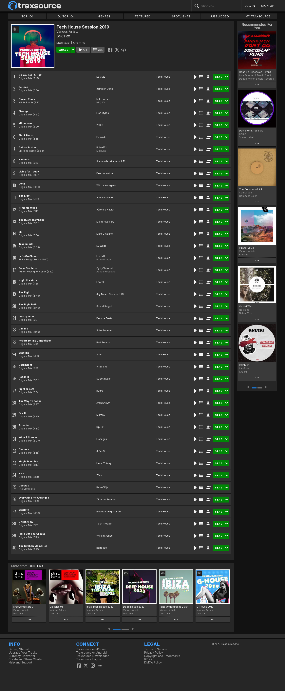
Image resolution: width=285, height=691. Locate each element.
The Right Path (28, 304)
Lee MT (100, 256)
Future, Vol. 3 (246, 247)
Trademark (26, 244)
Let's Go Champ (28, 256)
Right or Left (26, 388)
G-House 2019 (205, 606)
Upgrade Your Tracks (23, 652)
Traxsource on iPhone (91, 649)
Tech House (163, 76)
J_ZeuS (100, 451)
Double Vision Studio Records (256, 78)
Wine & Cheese (28, 437)
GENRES (104, 16)
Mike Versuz (103, 99)
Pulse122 (101, 147)
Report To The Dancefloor (35, 340)
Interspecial (26, 316)
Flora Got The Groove (32, 533)
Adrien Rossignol (106, 271)
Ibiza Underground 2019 (174, 606)
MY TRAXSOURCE (258, 16)
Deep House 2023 (133, 606)
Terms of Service (155, 649)
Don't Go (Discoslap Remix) (255, 71)
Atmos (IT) (119, 161)
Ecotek (100, 282)
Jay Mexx (102, 294)
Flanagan (101, 439)
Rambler (244, 365)
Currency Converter (22, 656)
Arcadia (24, 425)
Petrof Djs (102, 487)
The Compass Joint (250, 189)
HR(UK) (100, 102)
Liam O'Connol (104, 233)
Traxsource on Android (91, 652)
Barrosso (101, 547)
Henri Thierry (103, 463)
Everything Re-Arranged (34, 497)
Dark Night (25, 364)
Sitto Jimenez (104, 330)
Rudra (99, 390)
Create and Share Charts (25, 659)
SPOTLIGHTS (181, 16)
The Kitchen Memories (33, 545)
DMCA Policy (153, 662)
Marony (100, 414)
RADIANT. (244, 254)
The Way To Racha (30, 401)
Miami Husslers (105, 221)
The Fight (24, 292)
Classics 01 (56, 606)
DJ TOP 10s (66, 16)
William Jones (104, 535)
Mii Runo (101, 150)
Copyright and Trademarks (162, 656)
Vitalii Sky (101, 366)
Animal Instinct (28, 147)
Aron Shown (103, 402)
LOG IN (249, 6)
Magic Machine (28, 461)
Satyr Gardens (28, 268)
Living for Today (29, 171)
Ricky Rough (103, 259)
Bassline (24, 352)
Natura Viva (245, 313)
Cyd (98, 268)
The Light (24, 195)
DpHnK (100, 426)
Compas (24, 485)
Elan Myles (102, 112)
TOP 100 (27, 16)
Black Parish (26, 135)
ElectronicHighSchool (108, 511)
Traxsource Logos (88, 659)
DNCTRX (63, 36)
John (22, 183)
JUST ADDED (219, 16)
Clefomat (107, 268)
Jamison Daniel (105, 88)
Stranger (24, 111)
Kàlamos (24, 159)
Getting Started (19, 649)
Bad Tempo (103, 342)
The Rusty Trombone (32, 219)
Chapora (24, 449)
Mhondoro (25, 123)
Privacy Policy (153, 652)
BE (20, 231)
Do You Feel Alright (30, 74)
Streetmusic (103, 378)
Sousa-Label (246, 137)
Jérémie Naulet (105, 209)
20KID (99, 125)
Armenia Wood (28, 207)
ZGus (99, 475)
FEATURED (142, 16)
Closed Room (27, 99)
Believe (23, 87)
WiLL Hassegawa (106, 185)
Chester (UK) (116, 294)
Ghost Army (26, 521)
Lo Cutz (100, 76)
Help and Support (20, 662)
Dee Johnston (104, 173)
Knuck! (243, 371)
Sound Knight (104, 306)
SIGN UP (267, 6)
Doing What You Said (251, 130)
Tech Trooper (104, 523)
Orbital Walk (246, 306)
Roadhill (24, 376)
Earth (22, 473)
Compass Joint (248, 195)
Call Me (23, 328)
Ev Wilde (101, 137)
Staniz (100, 354)
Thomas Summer (106, 499)
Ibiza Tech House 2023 (99, 606)
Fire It (22, 413)
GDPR (148, 659)
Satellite (24, 509)
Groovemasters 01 (23, 606)
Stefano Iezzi (104, 161)
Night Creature (28, 280)
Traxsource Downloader (92, 656)
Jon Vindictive (104, 197)
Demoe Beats (104, 318)
